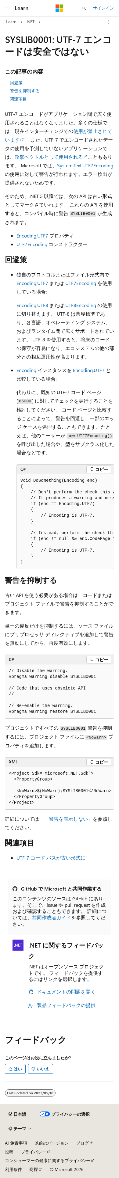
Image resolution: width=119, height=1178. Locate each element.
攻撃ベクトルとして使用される (49, 157)
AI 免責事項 (16, 1143)
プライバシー (33, 1152)
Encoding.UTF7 (32, 235)
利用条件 (13, 1169)
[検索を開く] (84, 8)
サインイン (103, 8)
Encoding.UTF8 (32, 305)
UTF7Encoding (31, 244)
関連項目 (18, 99)
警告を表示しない (68, 818)
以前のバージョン (51, 1143)
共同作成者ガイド (51, 917)
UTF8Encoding (80, 305)
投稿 (9, 1152)
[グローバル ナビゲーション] (6, 8)
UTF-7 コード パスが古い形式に (50, 857)
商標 (33, 1169)
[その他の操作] (108, 22)
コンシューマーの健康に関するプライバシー (47, 1160)
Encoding (26, 370)
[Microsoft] (59, 8)
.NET (30, 22)
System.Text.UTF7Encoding (85, 165)
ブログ (82, 1143)
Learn (11, 22)
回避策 (16, 83)
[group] (65, 521)
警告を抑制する (25, 90)
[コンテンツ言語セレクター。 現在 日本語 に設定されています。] (17, 1114)
